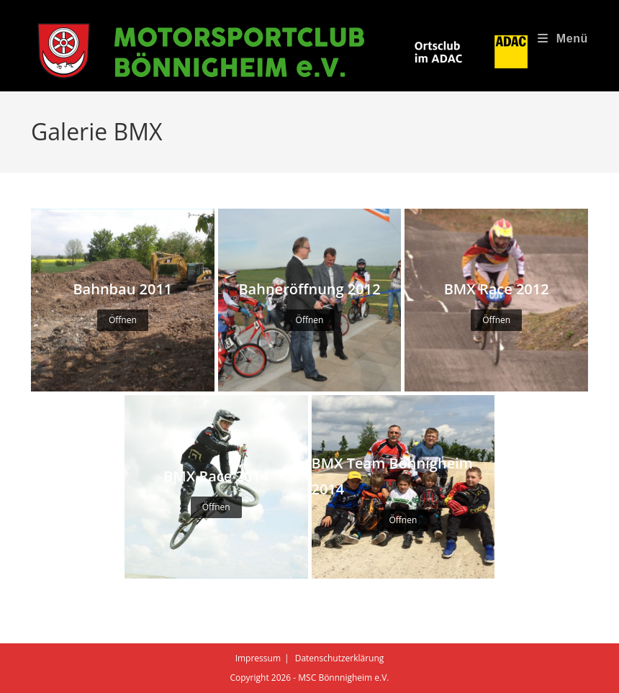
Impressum (258, 658)
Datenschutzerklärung (339, 658)
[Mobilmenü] (563, 38)
